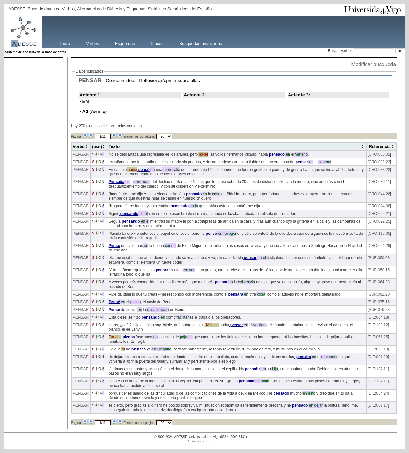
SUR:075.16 (379, 302)
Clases (156, 43)
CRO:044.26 (379, 194)
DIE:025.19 (378, 349)
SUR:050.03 (379, 258)
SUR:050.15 (379, 270)
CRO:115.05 (379, 233)
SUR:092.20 (379, 294)
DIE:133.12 (378, 325)
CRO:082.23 (379, 162)
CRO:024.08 (379, 206)
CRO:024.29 (379, 245)
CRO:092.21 (379, 213)
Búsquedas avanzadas (200, 43)
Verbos (92, 43)
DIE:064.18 (378, 317)
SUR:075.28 (379, 309)
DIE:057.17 (378, 405)
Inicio (65, 43)
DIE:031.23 (378, 357)
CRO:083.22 (379, 169)
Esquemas (125, 43)
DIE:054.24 (378, 393)
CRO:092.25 (379, 221)
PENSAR (90, 80)
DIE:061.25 (378, 337)
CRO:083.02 (379, 154)
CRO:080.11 (379, 182)
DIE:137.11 (378, 369)
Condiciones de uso (201, 441)
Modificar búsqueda (373, 64)
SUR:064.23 (379, 282)
